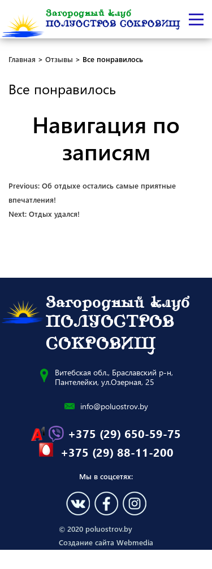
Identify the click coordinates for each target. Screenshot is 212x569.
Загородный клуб (113, 19)
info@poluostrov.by (114, 406)
